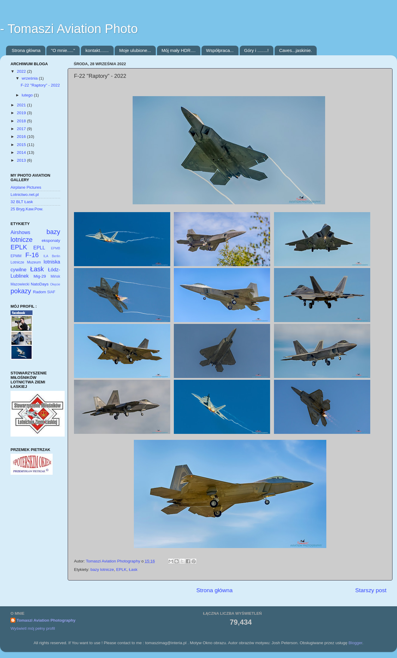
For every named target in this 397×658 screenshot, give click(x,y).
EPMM (16, 256)
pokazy (21, 291)
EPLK (121, 569)
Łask (133, 569)
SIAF (51, 292)
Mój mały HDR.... (178, 50)
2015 (22, 144)
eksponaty (51, 240)
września (30, 78)
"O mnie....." (63, 50)
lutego (28, 95)
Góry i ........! (256, 50)
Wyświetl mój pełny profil (33, 628)
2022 (22, 71)
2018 (22, 121)
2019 (22, 113)
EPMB (55, 248)
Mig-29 (40, 276)
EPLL (39, 247)
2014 (22, 152)
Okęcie (55, 284)
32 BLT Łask (22, 202)
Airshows (20, 232)
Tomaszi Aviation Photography (46, 620)
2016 (22, 136)
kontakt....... (97, 50)
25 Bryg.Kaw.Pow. (27, 209)
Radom (39, 292)
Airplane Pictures (26, 187)
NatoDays (39, 284)
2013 (22, 160)
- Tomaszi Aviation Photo (69, 29)
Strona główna (26, 50)
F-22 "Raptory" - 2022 (40, 85)
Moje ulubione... (135, 50)
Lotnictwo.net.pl (25, 194)
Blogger (355, 643)
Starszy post (370, 590)
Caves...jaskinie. (295, 50)
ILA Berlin (51, 256)
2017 (22, 128)
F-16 (31, 255)
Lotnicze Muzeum (26, 262)
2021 (22, 105)
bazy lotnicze (102, 569)
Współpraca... (220, 50)
